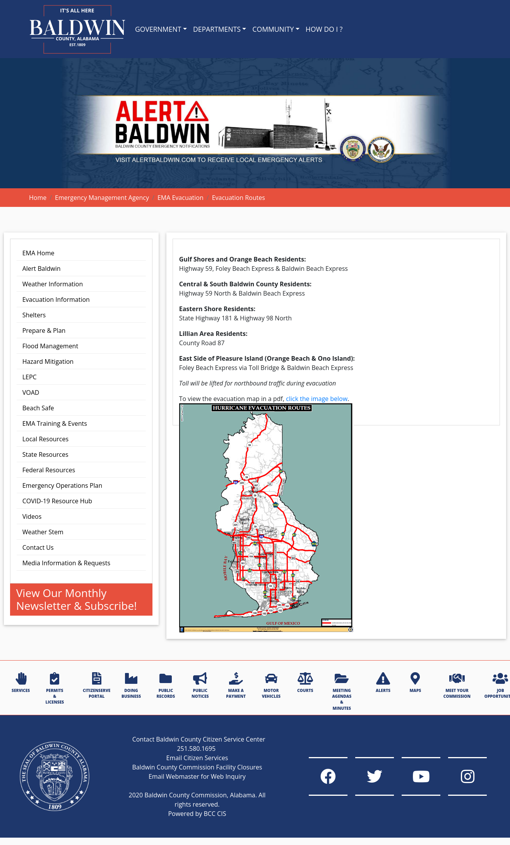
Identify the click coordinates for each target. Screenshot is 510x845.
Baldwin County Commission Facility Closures (197, 767)
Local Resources (45, 439)
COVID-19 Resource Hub (57, 501)
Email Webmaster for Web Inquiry (197, 776)
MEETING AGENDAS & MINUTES (341, 691)
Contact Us (38, 547)
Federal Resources (48, 470)
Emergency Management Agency (102, 197)
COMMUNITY (273, 29)
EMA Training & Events (54, 423)
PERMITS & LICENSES (54, 688)
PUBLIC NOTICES (200, 685)
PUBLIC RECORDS (166, 685)
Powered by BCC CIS (197, 813)
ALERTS (383, 682)
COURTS (305, 682)
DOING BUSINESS (131, 685)
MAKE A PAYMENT (236, 685)
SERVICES (21, 682)
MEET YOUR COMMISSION (457, 685)
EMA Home (38, 253)
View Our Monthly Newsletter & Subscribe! (76, 599)
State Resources (45, 454)
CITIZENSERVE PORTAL (96, 685)
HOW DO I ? (324, 29)
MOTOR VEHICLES (271, 685)
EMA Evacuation (180, 197)
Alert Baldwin (41, 268)
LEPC (29, 377)
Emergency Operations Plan (62, 485)
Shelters (34, 315)
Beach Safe (38, 408)
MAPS (415, 682)
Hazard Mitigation (48, 361)
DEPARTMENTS (217, 29)
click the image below (316, 398)
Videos (32, 516)
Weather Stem (42, 532)
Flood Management (50, 346)
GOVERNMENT (158, 29)
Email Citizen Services (197, 758)
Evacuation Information (56, 299)
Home (37, 197)
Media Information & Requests (66, 563)
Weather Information (52, 284)
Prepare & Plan (44, 330)
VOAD (30, 392)
